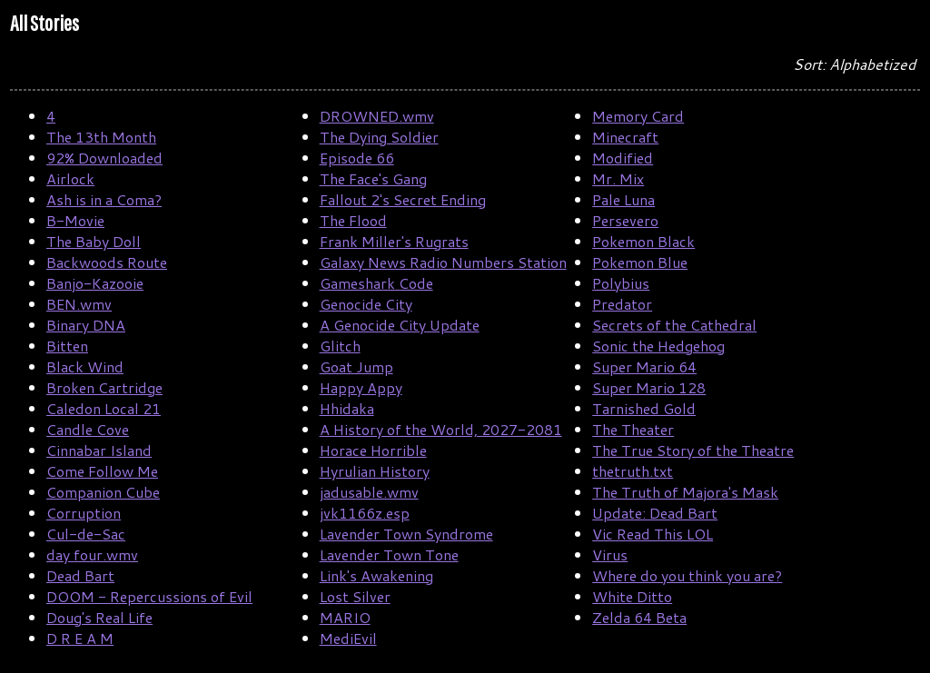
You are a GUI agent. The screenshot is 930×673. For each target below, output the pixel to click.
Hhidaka (347, 408)
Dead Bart (80, 575)
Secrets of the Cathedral (674, 324)
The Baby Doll (93, 241)
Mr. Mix (618, 178)
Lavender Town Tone (389, 554)
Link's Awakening (376, 575)
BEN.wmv (79, 303)
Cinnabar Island (99, 450)
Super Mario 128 (649, 387)
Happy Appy (361, 387)
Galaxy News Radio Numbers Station (443, 262)
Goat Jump (356, 366)
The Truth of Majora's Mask (685, 491)
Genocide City (366, 303)
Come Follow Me (102, 470)
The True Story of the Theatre (693, 450)
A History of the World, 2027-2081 (441, 429)
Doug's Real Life (99, 617)
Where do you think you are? (687, 575)
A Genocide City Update (400, 324)
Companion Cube (103, 491)
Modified (622, 157)
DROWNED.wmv (377, 115)
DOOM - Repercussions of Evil (149, 596)
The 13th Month (101, 136)
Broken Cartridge (104, 387)
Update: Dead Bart (654, 512)
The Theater (633, 429)
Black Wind (85, 366)
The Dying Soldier (379, 136)
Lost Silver (355, 596)
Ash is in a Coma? (104, 199)
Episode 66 (357, 157)
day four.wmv (92, 554)
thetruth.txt (632, 470)
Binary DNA (85, 324)
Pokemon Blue (640, 262)
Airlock (70, 178)
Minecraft (625, 136)
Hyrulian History (375, 470)
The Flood (353, 220)
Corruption (83, 512)
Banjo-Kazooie (94, 282)
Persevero (625, 220)
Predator (622, 303)
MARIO (345, 617)
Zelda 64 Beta (639, 617)
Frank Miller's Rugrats (394, 241)
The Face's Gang (373, 178)
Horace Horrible (373, 450)
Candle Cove (87, 429)
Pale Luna (623, 199)
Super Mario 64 (644, 366)
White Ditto (632, 596)
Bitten (67, 345)
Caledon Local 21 (103, 408)
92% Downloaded (104, 157)
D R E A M (80, 638)
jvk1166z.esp (365, 512)
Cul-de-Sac (85, 533)
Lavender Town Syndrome (406, 533)
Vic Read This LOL (652, 533)
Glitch (340, 345)
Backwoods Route (106, 262)
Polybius (620, 282)
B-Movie (75, 220)
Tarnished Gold (644, 408)
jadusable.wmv (369, 491)
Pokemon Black (643, 241)
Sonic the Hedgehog (658, 345)
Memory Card (638, 115)
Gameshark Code (376, 282)
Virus (610, 554)
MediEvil (348, 638)
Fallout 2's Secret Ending (403, 199)
